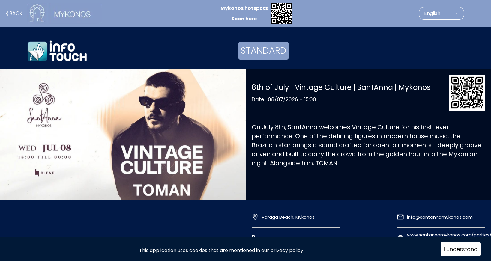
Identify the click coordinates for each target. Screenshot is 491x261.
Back (13, 13)
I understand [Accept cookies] (461, 249)
